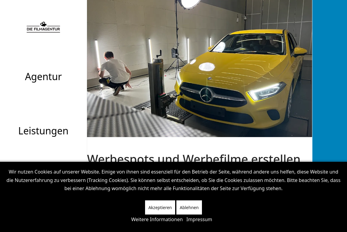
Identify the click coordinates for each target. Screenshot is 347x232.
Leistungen (43, 130)
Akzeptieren (160, 207)
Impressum (199, 219)
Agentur (43, 76)
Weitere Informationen (157, 219)
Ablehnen (189, 207)
